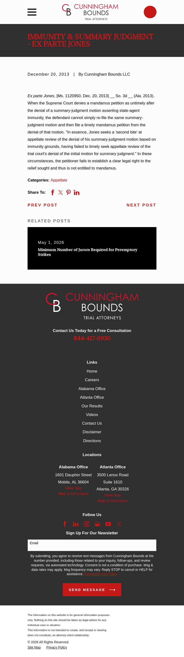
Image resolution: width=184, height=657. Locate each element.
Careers (92, 380)
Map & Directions (73, 493)
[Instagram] (86, 524)
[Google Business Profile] (97, 524)
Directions (92, 441)
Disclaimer (92, 432)
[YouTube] (108, 524)
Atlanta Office (92, 397)
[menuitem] (34, 647)
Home (92, 371)
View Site (73, 488)
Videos (92, 414)
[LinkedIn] (75, 524)
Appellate (59, 180)
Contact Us (92, 423)
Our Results (92, 406)
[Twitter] (119, 524)
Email (34, 543)
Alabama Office (92, 388)
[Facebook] (65, 524)
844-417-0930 (92, 338)
